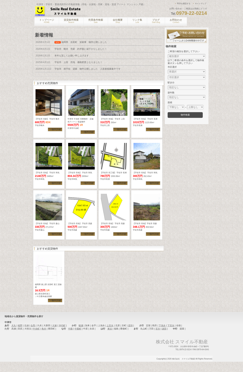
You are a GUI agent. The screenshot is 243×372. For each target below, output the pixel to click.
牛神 (26, 335)
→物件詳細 (55, 129)
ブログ (156, 20)
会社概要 (118, 20)
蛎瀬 (81, 335)
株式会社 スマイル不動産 (183, 369)
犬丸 (13, 335)
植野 (20, 335)
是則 (130, 335)
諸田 (164, 339)
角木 (44, 339)
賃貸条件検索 (71, 20)
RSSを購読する (183, 3)
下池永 (162, 335)
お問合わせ (176, 20)
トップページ (46, 20)
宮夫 (157, 339)
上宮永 (110, 335)
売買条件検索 (95, 20)
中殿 (70, 339)
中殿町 (78, 339)
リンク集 (137, 20)
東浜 (109, 339)
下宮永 (170, 335)
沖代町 (62, 335)
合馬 (33, 335)
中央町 (36, 339)
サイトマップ (200, 3)
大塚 (54, 335)
